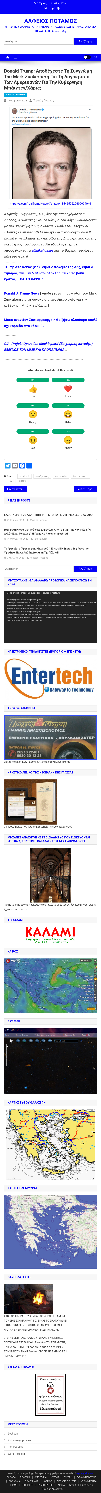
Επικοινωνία (86, 1485)
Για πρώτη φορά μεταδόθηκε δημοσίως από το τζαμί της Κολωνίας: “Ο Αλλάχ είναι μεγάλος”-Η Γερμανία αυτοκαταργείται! (47, 531)
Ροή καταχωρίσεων (19, 1440)
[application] (50, 617)
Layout (72, 1485)
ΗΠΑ (9, 480)
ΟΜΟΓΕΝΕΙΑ (40, 1477)
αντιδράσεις (42, 476)
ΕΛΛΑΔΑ (11, 1477)
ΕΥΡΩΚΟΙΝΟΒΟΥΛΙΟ (86, 1477)
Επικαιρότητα (80, 476)
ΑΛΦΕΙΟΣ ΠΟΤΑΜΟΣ (50, 21)
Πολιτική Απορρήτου (52, 1489)
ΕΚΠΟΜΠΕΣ (27, 1485)
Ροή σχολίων (15, 1447)
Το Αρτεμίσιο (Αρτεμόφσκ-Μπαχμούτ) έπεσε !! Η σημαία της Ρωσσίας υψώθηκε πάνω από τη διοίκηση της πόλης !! (46, 550)
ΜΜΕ (14, 1485)
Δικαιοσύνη (61, 476)
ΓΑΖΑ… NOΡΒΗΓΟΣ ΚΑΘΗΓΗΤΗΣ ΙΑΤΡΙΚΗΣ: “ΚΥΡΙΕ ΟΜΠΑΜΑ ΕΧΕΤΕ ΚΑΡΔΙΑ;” (48, 514)
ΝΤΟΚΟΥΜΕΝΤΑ (88, 1481)
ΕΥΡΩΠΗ (68, 1477)
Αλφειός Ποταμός (43, 100)
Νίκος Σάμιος (40, 539)
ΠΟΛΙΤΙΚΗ (25, 1477)
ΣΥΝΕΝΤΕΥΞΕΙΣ (45, 1485)
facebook (24, 476)
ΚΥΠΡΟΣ (55, 1477)
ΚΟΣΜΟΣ (47, 1481)
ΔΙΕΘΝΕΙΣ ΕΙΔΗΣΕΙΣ (15, 94)
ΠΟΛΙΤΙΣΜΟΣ (31, 1481)
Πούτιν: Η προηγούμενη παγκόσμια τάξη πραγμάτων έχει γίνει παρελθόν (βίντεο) (87, 489)
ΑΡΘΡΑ (61, 1485)
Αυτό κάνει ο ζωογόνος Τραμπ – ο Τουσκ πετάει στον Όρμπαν (18, 489)
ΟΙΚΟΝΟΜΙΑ (14, 1481)
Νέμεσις (22, 480)
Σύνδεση (13, 1433)
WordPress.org (16, 1453)
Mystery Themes (84, 1473)
